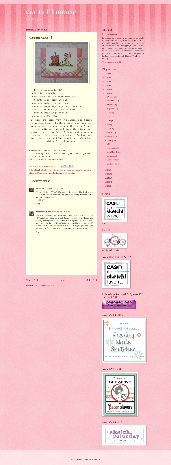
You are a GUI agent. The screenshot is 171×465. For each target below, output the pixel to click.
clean (64, 170)
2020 (107, 82)
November (111, 101)
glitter (31, 173)
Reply (38, 204)
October (110, 105)
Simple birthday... (113, 160)
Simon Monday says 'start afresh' (48, 154)
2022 (107, 74)
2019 (107, 86)
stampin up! (62, 173)
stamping (71, 173)
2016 (107, 170)
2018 (107, 89)
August (110, 113)
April (109, 129)
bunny (50, 170)
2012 (107, 186)
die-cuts (84, 170)
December (111, 97)
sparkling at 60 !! (113, 148)
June (109, 121)
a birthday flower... (114, 164)
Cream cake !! (112, 156)
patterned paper (46, 173)
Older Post (91, 279)
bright (44, 170)
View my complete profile (112, 62)
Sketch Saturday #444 (41, 157)
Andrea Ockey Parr (43, 212)
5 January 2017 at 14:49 (54, 188)
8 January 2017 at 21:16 (61, 212)
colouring (70, 170)
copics (77, 170)
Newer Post (32, 279)
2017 (107, 94)
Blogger (97, 460)
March (110, 133)
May (109, 125)
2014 (107, 178)
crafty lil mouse (51, 11)
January (110, 141)
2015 (107, 174)
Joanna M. (40, 188)
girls (89, 170)
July (109, 117)
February (110, 137)
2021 (107, 78)
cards (59, 170)
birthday (38, 170)
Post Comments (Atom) (45, 286)
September (111, 109)
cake (54, 170)
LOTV (37, 173)
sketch (55, 173)
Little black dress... (114, 152)
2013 (107, 182)
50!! (108, 144)
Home (62, 279)
